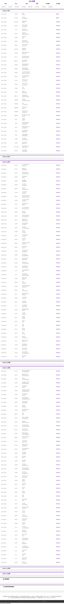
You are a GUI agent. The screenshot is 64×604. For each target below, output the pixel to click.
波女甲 (16, 219)
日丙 (16, 29)
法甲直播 (37, 6)
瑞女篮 (16, 76)
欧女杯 (16, 165)
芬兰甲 (16, 204)
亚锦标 (16, 17)
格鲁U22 (16, 60)
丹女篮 (16, 410)
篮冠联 (16, 176)
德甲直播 (30, 6)
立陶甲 (16, 255)
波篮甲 (16, 515)
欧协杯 (16, 247)
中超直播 (44, 6)
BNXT (16, 294)
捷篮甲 (16, 437)
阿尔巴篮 (16, 21)
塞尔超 (16, 150)
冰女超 (16, 344)
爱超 (16, 119)
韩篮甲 (16, 25)
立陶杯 (16, 460)
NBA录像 (47, 3)
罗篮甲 (16, 476)
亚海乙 (16, 235)
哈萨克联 (16, 49)
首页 (5, 3)
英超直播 (50, 6)
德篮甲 (16, 414)
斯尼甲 (16, 239)
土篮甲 (16, 92)
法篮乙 (16, 313)
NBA (16, 3)
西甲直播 (17, 6)
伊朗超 (16, 41)
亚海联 (16, 523)
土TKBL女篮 (16, 146)
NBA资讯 (58, 3)
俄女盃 (16, 196)
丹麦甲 (16, 278)
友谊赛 (16, 14)
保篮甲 (16, 453)
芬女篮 (16, 33)
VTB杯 (16, 192)
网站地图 (44, 601)
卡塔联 (16, 139)
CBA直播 (10, 6)
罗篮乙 (16, 57)
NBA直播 (32, 1)
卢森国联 (16, 99)
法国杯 (16, 337)
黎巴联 (16, 519)
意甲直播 (24, 6)
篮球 (37, 3)
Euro (16, 270)
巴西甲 (16, 562)
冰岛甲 (16, 531)
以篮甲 (16, 208)
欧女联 (16, 258)
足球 (26, 3)
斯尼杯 (16, 243)
